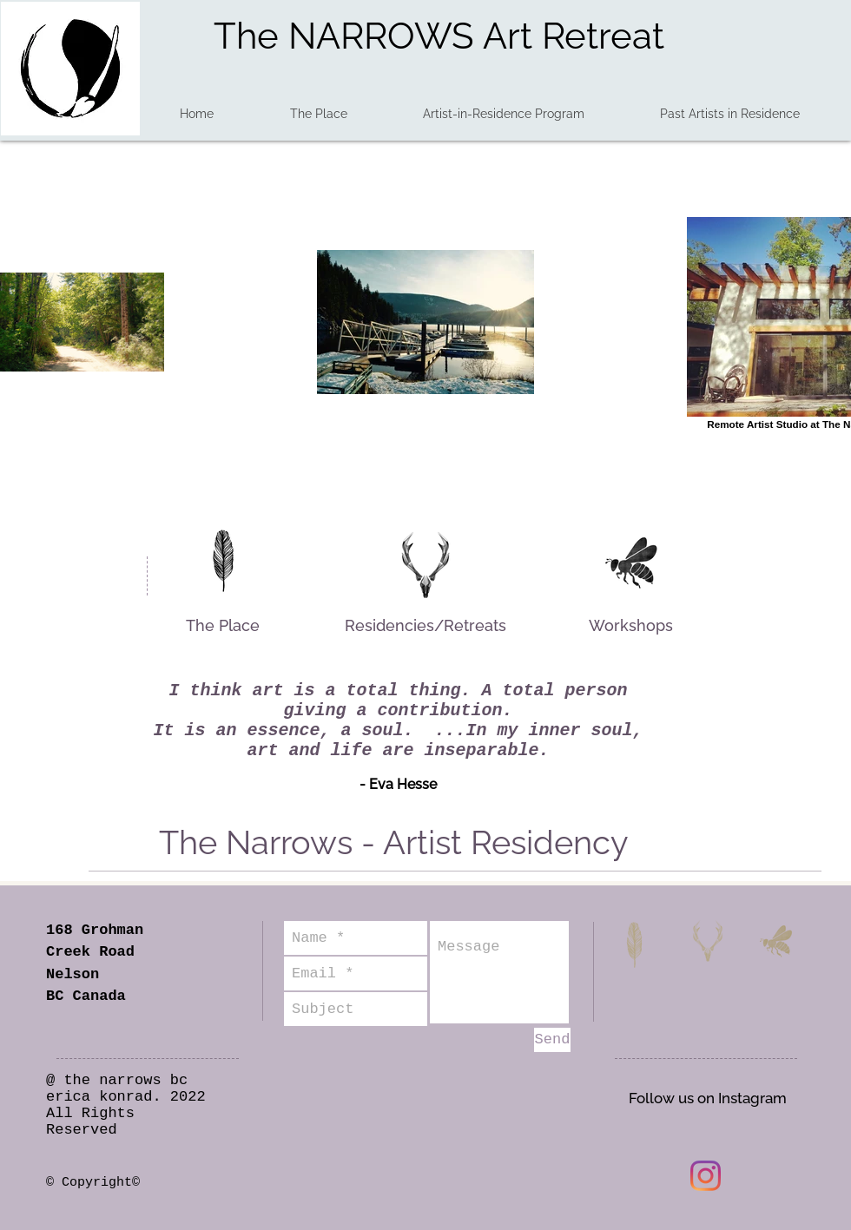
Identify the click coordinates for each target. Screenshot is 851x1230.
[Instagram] (705, 1176)
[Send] (552, 1040)
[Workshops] (630, 626)
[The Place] (222, 626)
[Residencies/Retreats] (425, 626)
